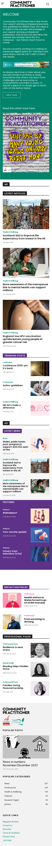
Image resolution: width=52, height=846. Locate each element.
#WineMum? (10, 512)
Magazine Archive (11, 822)
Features (6, 509)
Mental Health (8, 663)
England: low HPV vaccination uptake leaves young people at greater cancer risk (23, 339)
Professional (8, 382)
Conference (7, 362)
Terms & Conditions (11, 833)
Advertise (7, 829)
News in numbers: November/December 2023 (20, 763)
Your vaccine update (14, 532)
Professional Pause (10, 644)
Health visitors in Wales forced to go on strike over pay (35, 600)
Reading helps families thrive (15, 668)
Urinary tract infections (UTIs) (12, 552)
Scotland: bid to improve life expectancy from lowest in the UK (24, 237)
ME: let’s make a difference (12, 406)
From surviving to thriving (34, 620)
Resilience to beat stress (13, 648)
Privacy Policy (9, 837)
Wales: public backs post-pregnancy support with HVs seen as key (15, 445)
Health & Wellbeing (10, 232)
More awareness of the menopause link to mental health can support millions (25, 287)
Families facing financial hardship (13, 687)
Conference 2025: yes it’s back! (15, 367)
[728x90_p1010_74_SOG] (26, 69)
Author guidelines (13, 385)
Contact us (7, 825)
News (5, 438)
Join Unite (7, 840)
